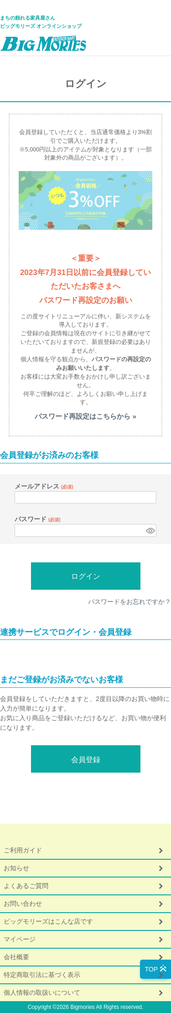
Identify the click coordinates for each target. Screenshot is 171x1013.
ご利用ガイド (23, 850)
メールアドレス (44, 486)
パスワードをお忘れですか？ (129, 601)
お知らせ (16, 868)
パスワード (38, 519)
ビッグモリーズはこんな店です (48, 921)
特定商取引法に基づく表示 (42, 974)
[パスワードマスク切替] (150, 530)
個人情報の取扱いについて (42, 992)
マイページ (20, 939)
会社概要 (16, 957)
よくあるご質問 (26, 885)
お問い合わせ (23, 903)
